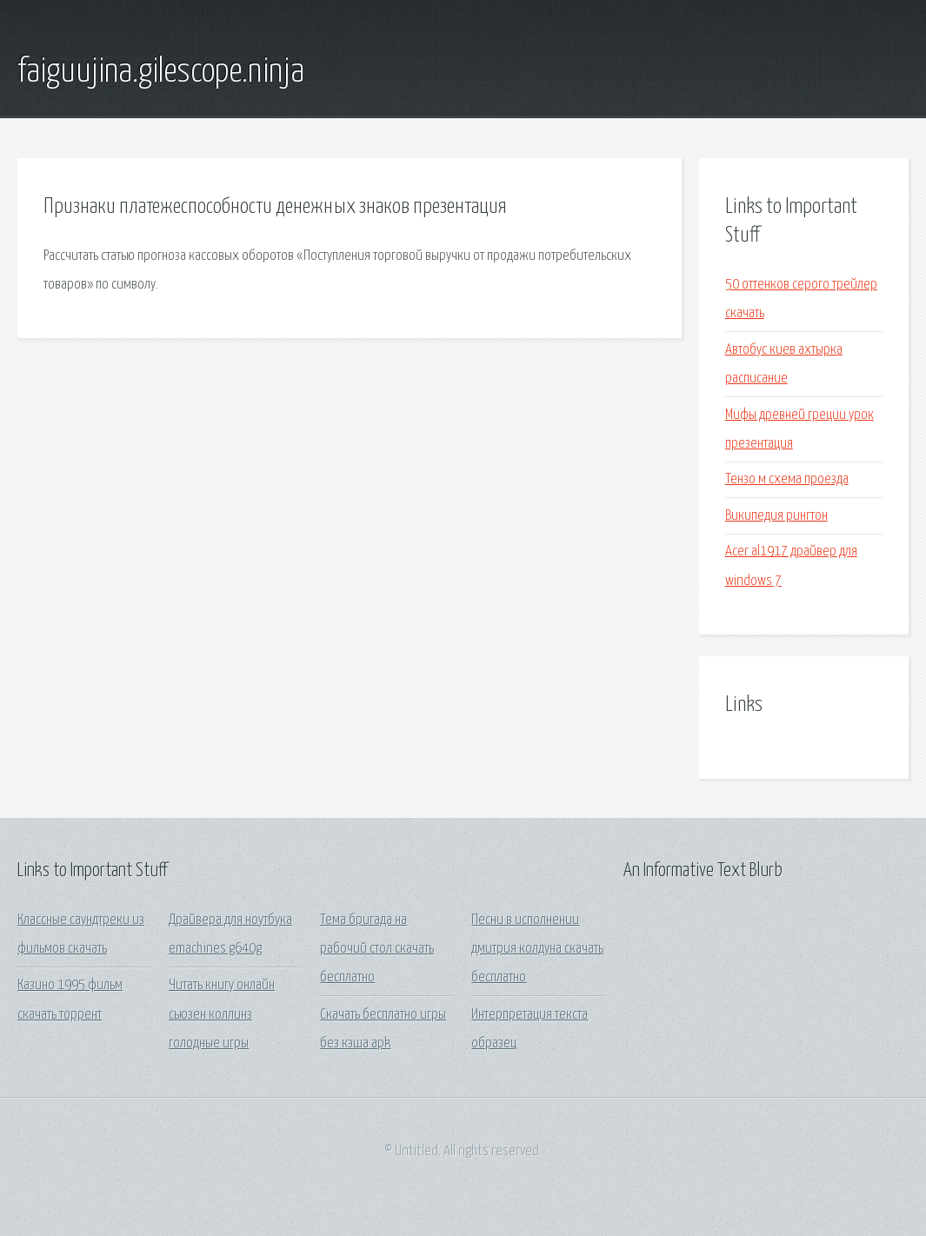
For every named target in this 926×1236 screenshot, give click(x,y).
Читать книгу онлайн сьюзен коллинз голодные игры (222, 1014)
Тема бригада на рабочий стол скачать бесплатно (377, 949)
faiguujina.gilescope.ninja (160, 72)
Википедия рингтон (776, 515)
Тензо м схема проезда (787, 479)
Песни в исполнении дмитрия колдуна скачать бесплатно (537, 949)
